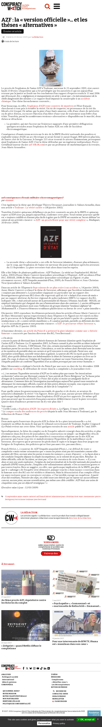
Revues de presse (59, 687)
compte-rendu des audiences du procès (26, 411)
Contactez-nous (60, 694)
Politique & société (10, 677)
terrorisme (20, 499)
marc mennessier (87, 496)
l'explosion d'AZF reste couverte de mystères (50, 106)
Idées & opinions (9, 682)
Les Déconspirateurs (61, 685)
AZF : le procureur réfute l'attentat (75, 324)
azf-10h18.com (36, 145)
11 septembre (11, 496)
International (8, 680)
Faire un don (61, 701)
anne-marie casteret (27, 496)
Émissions (56, 677)
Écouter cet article (12, 31)
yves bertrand (40, 499)
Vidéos (54, 674)
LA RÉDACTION (29, 512)
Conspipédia (7, 685)
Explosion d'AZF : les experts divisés (37, 409)
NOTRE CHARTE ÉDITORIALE (15, 696)
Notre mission (9, 694)
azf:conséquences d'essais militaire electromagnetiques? (32, 198)
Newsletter (58, 699)
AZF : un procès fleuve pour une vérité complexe (61, 220)
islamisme (56, 496)
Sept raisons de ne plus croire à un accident (55, 288)
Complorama (57, 680)
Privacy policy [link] (59, 723)
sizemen (9, 200)
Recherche (61, 691)
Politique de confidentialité (16, 704)
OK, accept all (86, 719)
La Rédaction (37, 37)
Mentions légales (11, 701)
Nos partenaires (11, 699)
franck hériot (45, 496)
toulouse (29, 499)
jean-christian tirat (69, 496)
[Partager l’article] (3, 37)
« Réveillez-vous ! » (60, 682)
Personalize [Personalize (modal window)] (44, 723)
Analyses (6, 674)
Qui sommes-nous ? (11, 691)
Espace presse (59, 696)
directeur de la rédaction (80, 518)
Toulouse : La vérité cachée (28, 208)
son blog (17, 369)
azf (37, 496)
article (71, 427)
